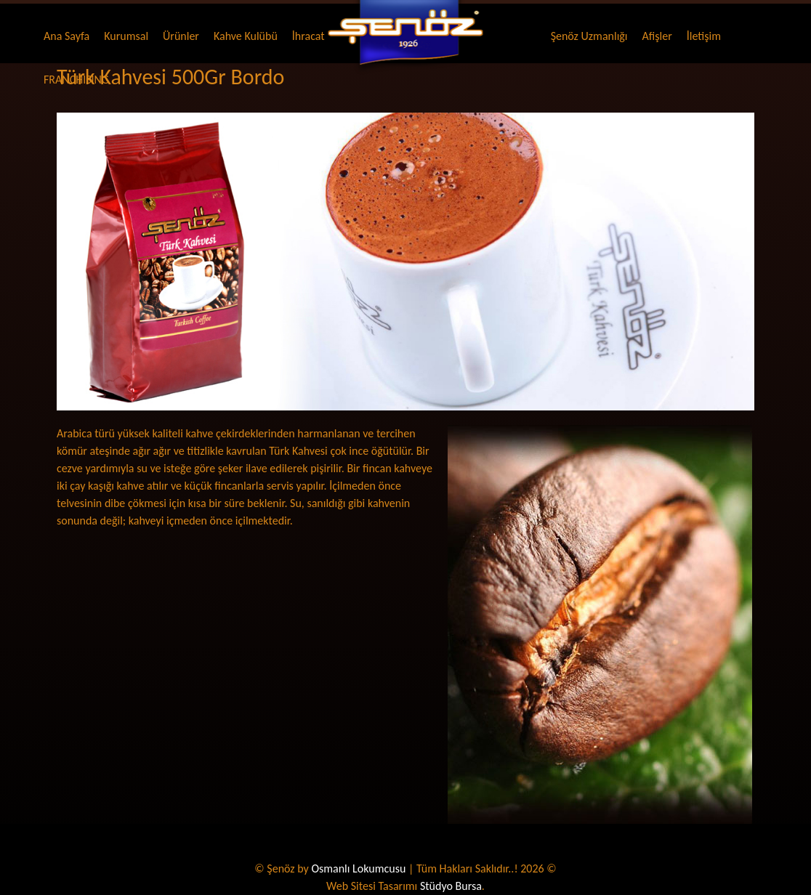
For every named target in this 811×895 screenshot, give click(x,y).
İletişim (704, 36)
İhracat (308, 36)
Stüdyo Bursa (451, 886)
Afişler (657, 36)
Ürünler (181, 36)
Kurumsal (126, 36)
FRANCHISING (76, 79)
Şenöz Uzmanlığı (589, 36)
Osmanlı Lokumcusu (358, 868)
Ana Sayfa (66, 36)
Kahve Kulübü (246, 36)
